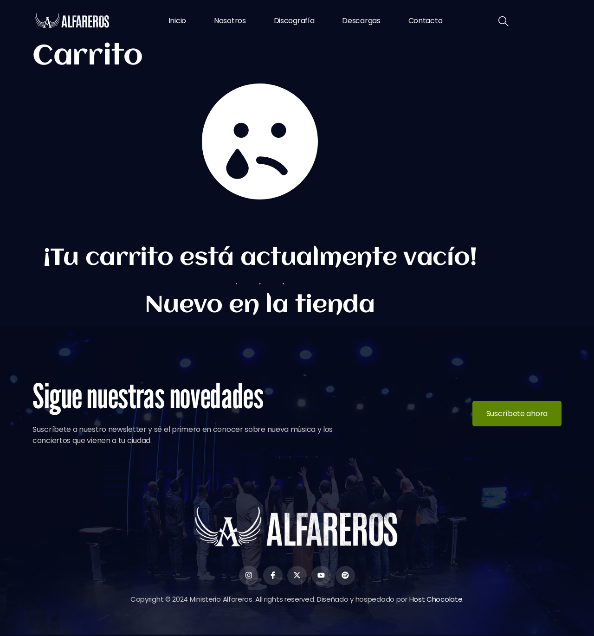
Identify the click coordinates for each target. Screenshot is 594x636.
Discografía (294, 20)
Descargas (361, 20)
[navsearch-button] (503, 22)
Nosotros (230, 20)
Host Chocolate (436, 600)
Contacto (425, 20)
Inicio (177, 20)
